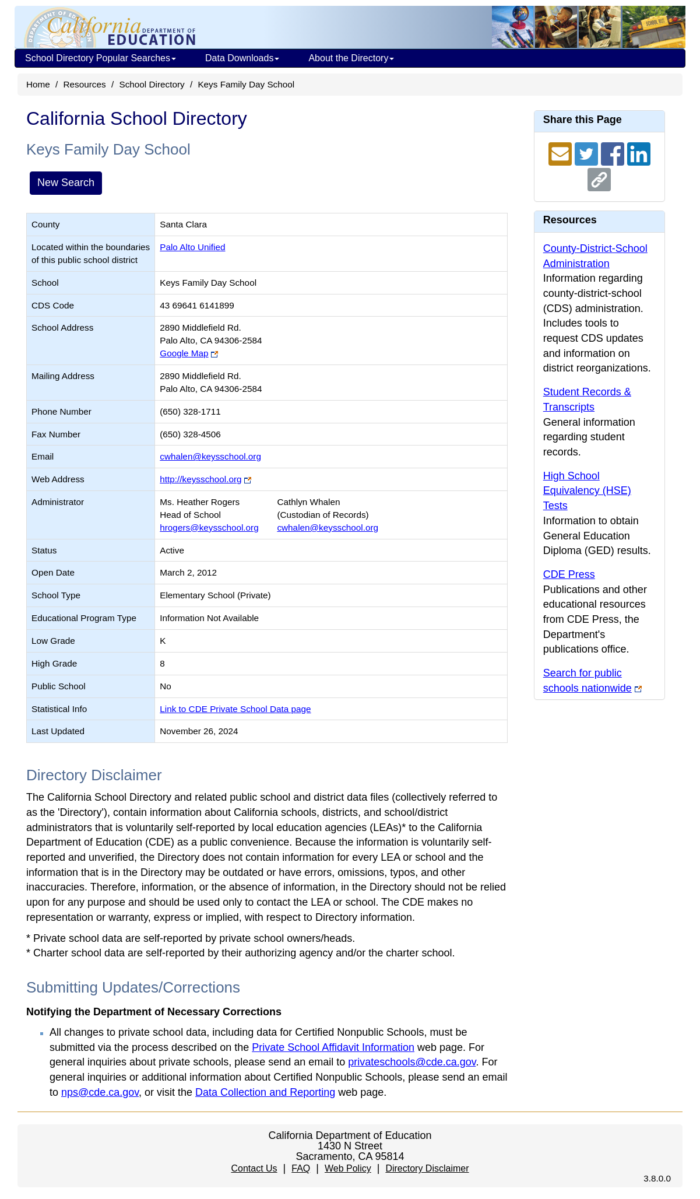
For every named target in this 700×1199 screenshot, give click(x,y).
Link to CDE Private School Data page (235, 709)
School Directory (151, 84)
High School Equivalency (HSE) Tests (587, 490)
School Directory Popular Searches (100, 58)
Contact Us (254, 1168)
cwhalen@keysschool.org (210, 456)
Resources (85, 84)
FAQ (300, 1168)
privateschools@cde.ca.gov (412, 1062)
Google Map (184, 353)
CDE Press (569, 574)
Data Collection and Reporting (265, 1092)
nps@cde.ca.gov (100, 1092)
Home (38, 84)
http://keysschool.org (200, 479)
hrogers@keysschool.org (209, 527)
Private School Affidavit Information (333, 1047)
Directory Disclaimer (427, 1168)
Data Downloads (242, 58)
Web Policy (348, 1168)
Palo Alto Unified (192, 247)
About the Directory (351, 58)
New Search (65, 182)
